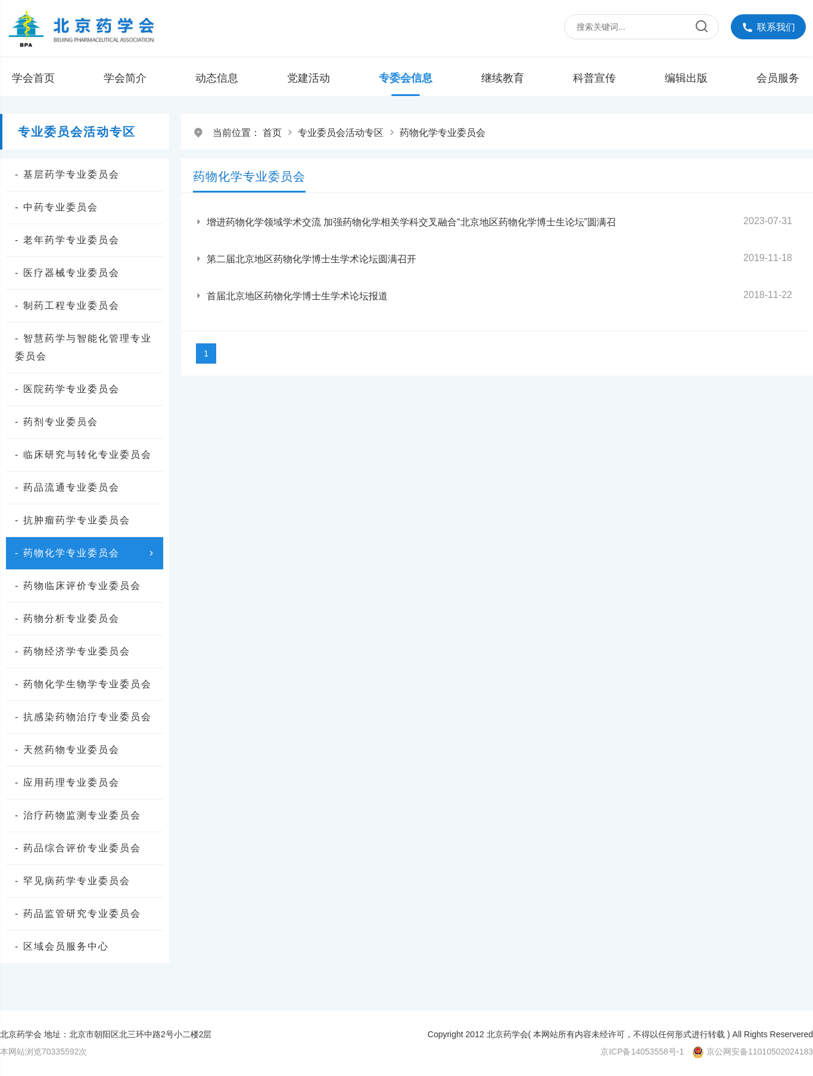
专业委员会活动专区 (341, 133)
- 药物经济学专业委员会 (72, 651)
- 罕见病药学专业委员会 (72, 881)
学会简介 (125, 78)
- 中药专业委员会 (56, 207)
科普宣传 (594, 78)
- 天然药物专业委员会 (67, 750)
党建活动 (308, 78)
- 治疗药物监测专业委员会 (78, 815)
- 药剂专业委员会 (56, 422)
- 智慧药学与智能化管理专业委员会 (83, 347)
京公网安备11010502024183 (759, 1051)
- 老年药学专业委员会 (67, 240)
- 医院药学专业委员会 (67, 389)
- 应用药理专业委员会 (67, 782)
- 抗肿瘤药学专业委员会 (72, 520)
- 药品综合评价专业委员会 (78, 848)
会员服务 (777, 78)
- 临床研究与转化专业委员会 (83, 454)
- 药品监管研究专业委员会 (78, 913)
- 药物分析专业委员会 (67, 618)
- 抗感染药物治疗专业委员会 (83, 717)
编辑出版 (686, 78)
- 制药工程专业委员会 (67, 305)
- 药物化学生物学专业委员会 (83, 684)
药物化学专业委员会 (442, 133)
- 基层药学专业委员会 (67, 174)
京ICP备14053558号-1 (642, 1051)
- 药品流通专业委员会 (67, 487)
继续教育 (502, 78)
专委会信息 (405, 78)
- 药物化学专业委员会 (86, 553)
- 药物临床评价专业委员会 (78, 586)
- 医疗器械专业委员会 (67, 273)
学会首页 (33, 78)
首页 (272, 133)
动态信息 (216, 78)
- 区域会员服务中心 (62, 946)
